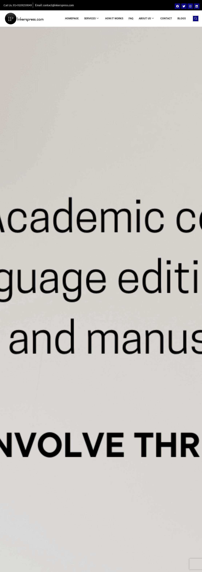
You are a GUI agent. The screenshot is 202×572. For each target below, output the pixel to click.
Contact (166, 18)
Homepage (72, 18)
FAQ (131, 18)
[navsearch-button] (195, 18)
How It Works (114, 18)
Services (91, 18)
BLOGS (181, 18)
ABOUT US (146, 18)
